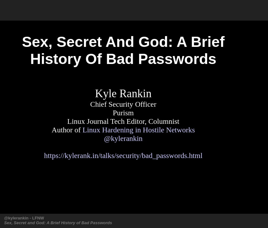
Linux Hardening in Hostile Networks (139, 130)
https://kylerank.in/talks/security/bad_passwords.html (123, 155)
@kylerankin (123, 138)
